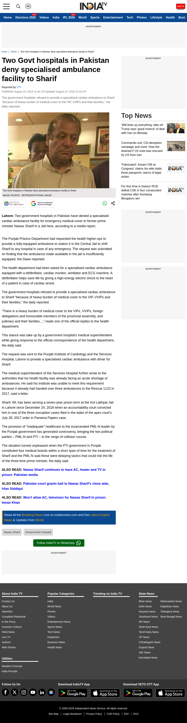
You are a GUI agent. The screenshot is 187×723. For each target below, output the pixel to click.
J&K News (145, 652)
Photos (142, 17)
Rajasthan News (169, 606)
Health (170, 17)
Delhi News (145, 606)
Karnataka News (148, 657)
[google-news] (51, 692)
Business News (56, 642)
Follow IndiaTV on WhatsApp (59, 543)
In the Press (9, 621)
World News (54, 606)
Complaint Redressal (14, 616)
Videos (44, 17)
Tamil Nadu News (149, 632)
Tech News (53, 632)
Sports (95, 17)
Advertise (7, 611)
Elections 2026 (25, 17)
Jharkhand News (148, 616)
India (56, 17)
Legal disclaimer (72, 713)
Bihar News (145, 601)
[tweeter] (14, 692)
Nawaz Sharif (12, 532)
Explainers (53, 637)
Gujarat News (146, 647)
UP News (144, 637)
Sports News (54, 626)
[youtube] (33, 692)
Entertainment (113, 17)
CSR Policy (113, 713)
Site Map (53, 713)
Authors (6, 642)
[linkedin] (42, 692)
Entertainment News (58, 621)
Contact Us (8, 601)
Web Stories (9, 647)
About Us (7, 606)
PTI (19, 87)
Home (8, 17)
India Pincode (9, 671)
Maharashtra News (171, 601)
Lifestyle (156, 17)
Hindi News (8, 632)
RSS (136, 713)
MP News (144, 621)
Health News (54, 647)
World (83, 17)
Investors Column (12, 626)
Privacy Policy (94, 713)
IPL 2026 (69, 17)
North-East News (148, 626)
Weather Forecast (12, 666)
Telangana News (169, 611)
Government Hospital (38, 532)
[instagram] (23, 692)
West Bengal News (171, 616)
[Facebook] (5, 692)
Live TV (6, 637)
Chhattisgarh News (149, 642)
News (4, 51)
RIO (126, 713)
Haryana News (147, 611)
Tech (130, 17)
